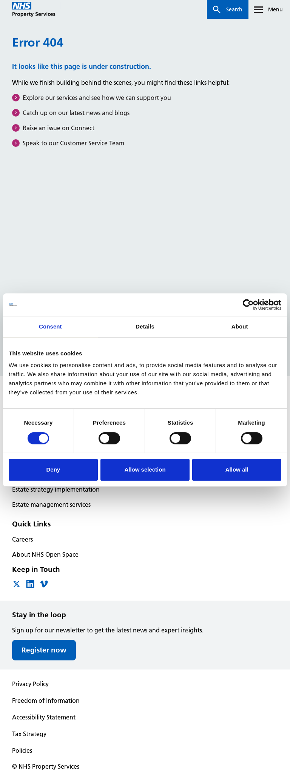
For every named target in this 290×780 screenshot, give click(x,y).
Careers (22, 539)
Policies (22, 750)
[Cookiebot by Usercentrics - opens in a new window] (248, 304)
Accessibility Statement (44, 717)
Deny (53, 469)
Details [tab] (145, 326)
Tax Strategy (29, 734)
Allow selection (144, 469)
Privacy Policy (30, 684)
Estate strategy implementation (56, 489)
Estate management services (51, 504)
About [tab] (239, 326)
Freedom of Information (46, 700)
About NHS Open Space (45, 554)
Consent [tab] (50, 326)
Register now (44, 650)
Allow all (236, 469)
